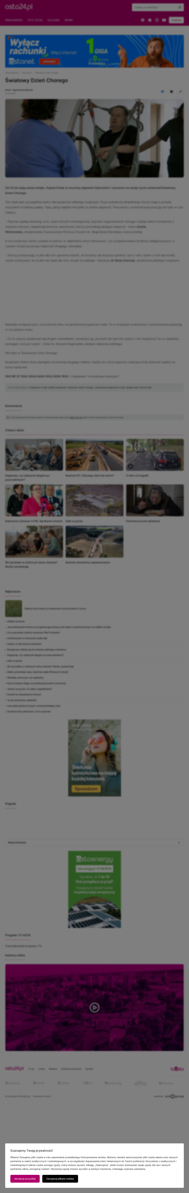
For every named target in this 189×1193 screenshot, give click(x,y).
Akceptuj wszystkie (25, 1178)
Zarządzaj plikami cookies (60, 1178)
